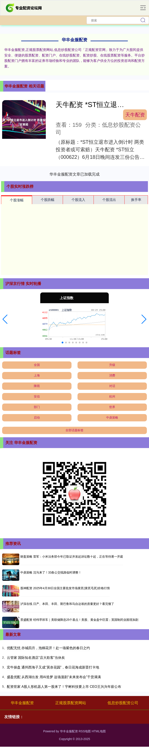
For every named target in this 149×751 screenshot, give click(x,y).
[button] (5, 319)
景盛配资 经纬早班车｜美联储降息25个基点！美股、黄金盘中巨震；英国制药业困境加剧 (79, 619)
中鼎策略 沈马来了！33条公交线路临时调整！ (50, 572)
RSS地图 (85, 731)
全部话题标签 (74, 430)
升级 (112, 365)
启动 (37, 417)
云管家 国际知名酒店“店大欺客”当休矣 (36, 657)
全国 (37, 365)
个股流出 (109, 200)
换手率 (136, 200)
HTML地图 (99, 731)
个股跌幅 (47, 200)
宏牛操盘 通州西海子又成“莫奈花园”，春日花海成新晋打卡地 (53, 667)
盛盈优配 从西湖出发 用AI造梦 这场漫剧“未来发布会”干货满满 (54, 677)
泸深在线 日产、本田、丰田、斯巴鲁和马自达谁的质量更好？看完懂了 (67, 604)
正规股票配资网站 (70, 703)
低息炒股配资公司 (122, 703)
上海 (37, 375)
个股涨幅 (17, 200)
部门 (37, 407)
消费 (112, 375)
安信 (37, 396)
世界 (112, 407)
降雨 (37, 386)
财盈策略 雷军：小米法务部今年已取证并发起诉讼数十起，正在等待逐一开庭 (71, 556)
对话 (112, 386)
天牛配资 (135, 115)
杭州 (112, 396)
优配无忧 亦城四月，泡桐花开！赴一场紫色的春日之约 (48, 648)
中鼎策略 (112, 417)
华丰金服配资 (22, 703)
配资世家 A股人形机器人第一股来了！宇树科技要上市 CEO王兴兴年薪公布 (64, 686)
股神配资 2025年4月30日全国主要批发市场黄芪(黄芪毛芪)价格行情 (65, 588)
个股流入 (78, 200)
